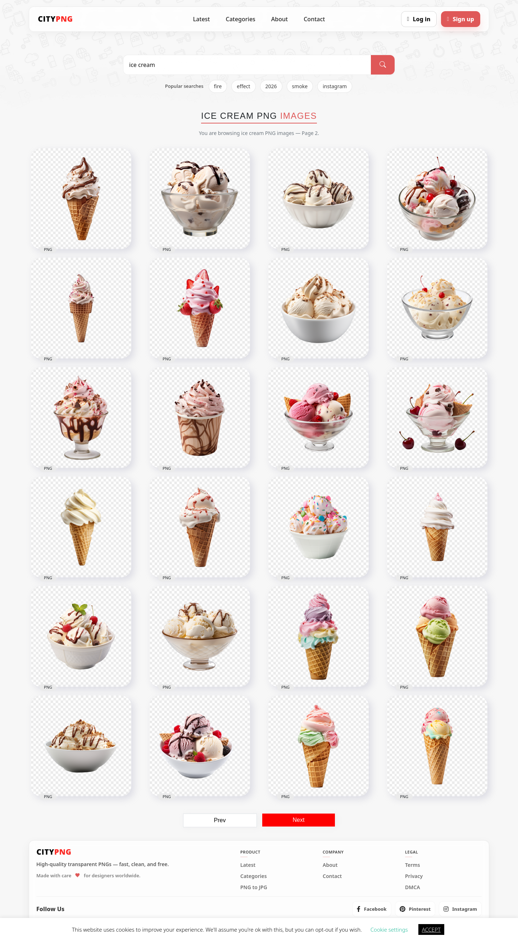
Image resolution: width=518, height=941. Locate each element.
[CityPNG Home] (55, 19)
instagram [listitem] (335, 86)
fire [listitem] (218, 86)
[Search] (383, 65)
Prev (220, 820)
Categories (240, 19)
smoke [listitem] (300, 86)
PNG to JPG (253, 887)
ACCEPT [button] (431, 929)
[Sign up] (460, 19)
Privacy (414, 876)
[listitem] (371, 909)
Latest (201, 19)
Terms (412, 865)
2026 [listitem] (271, 86)
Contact (314, 19)
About (279, 19)
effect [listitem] (243, 86)
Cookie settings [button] (389, 929)
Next (299, 820)
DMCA (412, 887)
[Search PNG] (247, 65)
